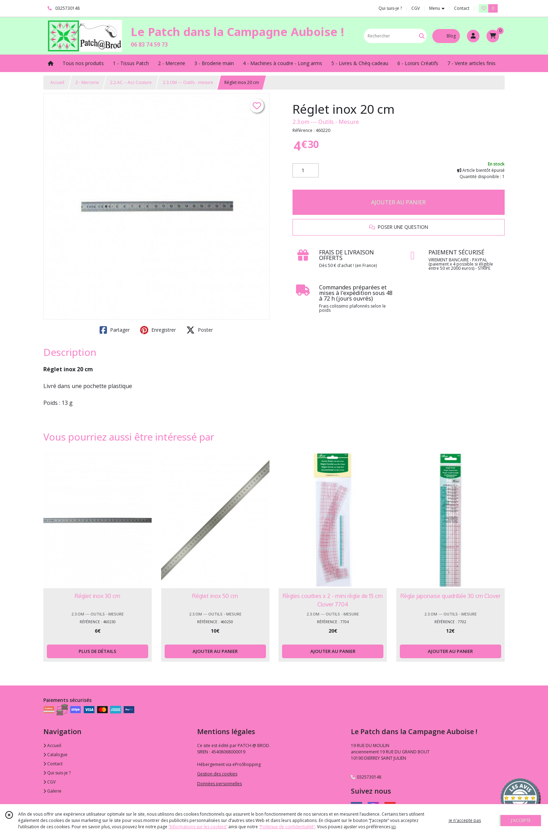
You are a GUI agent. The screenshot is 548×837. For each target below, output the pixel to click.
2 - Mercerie (87, 82)
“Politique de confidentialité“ (287, 827)
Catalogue (55, 755)
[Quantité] (306, 170)
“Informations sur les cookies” (197, 827)
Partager (115, 330)
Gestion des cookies (217, 774)
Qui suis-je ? (57, 773)
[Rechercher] (421, 36)
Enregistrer (158, 330)
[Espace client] (473, 36)
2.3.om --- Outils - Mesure (326, 122)
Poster (199, 330)
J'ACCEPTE (521, 820)
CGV (49, 782)
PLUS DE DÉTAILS (97, 651)
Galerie (52, 791)
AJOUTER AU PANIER (398, 202)
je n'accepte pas (465, 820)
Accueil (57, 82)
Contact (461, 8)
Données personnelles (219, 784)
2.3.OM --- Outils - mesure (188, 82)
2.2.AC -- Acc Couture (131, 82)
